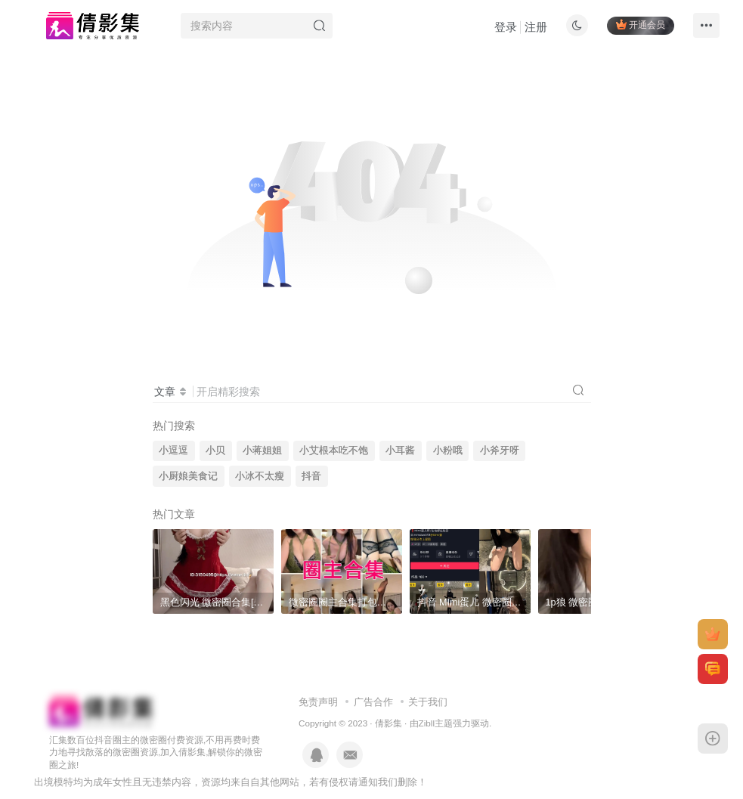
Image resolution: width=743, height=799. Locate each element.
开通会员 (640, 24)
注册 (536, 26)
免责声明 (318, 702)
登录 (505, 26)
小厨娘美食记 (188, 476)
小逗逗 (173, 450)
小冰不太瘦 (259, 476)
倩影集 (388, 723)
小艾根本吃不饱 (333, 450)
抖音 (311, 476)
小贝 (215, 450)
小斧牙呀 (499, 450)
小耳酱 (400, 450)
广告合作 (373, 702)
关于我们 (427, 702)
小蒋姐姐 (262, 450)
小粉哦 (448, 450)
